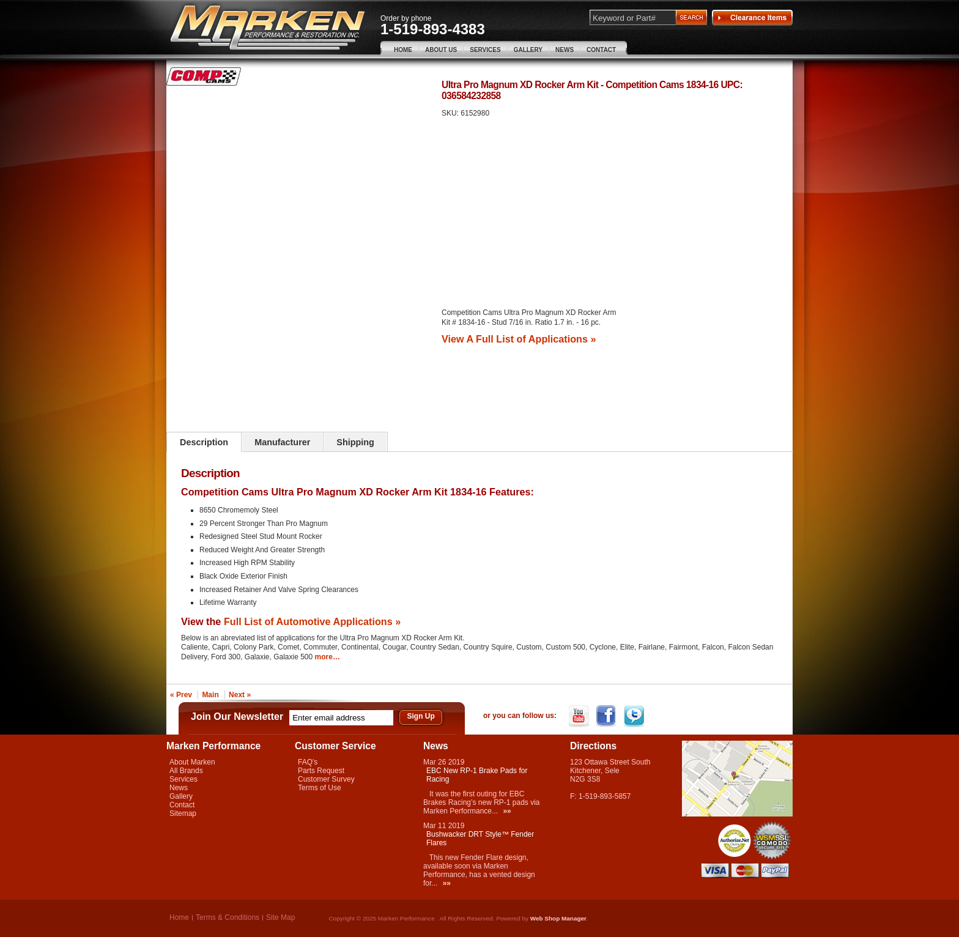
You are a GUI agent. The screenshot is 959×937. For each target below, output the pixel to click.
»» (507, 811)
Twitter (635, 716)
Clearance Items (752, 18)
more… (327, 657)
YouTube (580, 716)
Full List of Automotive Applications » (312, 621)
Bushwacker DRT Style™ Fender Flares (480, 838)
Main (210, 695)
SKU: (451, 113)
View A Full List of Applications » (519, 338)
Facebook (607, 716)
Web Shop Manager (558, 918)
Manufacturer (282, 442)
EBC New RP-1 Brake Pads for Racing (476, 774)
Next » (240, 695)
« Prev (181, 695)
